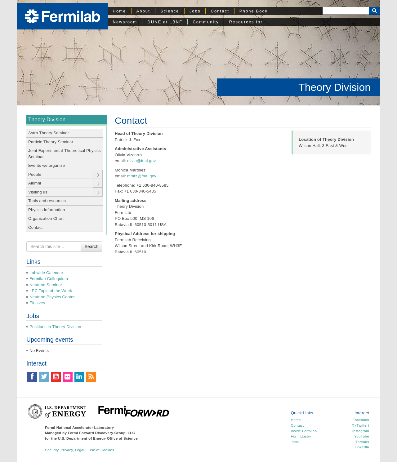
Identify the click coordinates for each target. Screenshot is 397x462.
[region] (198, 52)
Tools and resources (47, 200)
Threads (362, 442)
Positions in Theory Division (55, 326)
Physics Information (46, 209)
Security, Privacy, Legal (64, 450)
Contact (220, 11)
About (143, 11)
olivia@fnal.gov (141, 160)
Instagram (360, 431)
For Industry (301, 436)
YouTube (361, 436)
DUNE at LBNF (164, 22)
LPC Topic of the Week (50, 290)
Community (206, 22)
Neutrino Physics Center (52, 297)
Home (119, 11)
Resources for (246, 22)
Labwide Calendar (46, 272)
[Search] (346, 11)
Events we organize (46, 165)
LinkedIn (362, 447)
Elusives (37, 302)
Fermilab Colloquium (48, 278)
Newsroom (125, 22)
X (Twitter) (360, 425)
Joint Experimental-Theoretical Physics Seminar (64, 153)
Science (169, 11)
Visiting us (37, 192)
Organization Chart (46, 218)
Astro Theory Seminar (48, 133)
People (34, 174)
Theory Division (334, 87)
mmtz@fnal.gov (141, 176)
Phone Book (253, 11)
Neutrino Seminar (45, 284)
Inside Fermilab (304, 431)
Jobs (195, 11)
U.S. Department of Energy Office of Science (98, 438)
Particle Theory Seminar (50, 142)
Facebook (361, 420)
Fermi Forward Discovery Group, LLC (101, 433)
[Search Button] (374, 11)
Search (91, 246)
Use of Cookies (101, 450)
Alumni (34, 183)
